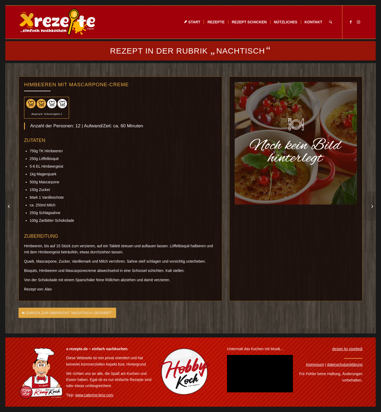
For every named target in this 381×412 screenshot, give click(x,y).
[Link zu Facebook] (351, 22)
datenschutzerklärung (344, 364)
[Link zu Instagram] (358, 22)
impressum (315, 364)
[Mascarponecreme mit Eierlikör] (9, 206)
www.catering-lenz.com (94, 395)
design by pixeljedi (347, 349)
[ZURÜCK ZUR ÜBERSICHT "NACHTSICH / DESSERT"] (67, 315)
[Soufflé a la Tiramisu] (372, 206)
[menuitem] (192, 22)
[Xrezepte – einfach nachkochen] (57, 22)
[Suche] (330, 22)
